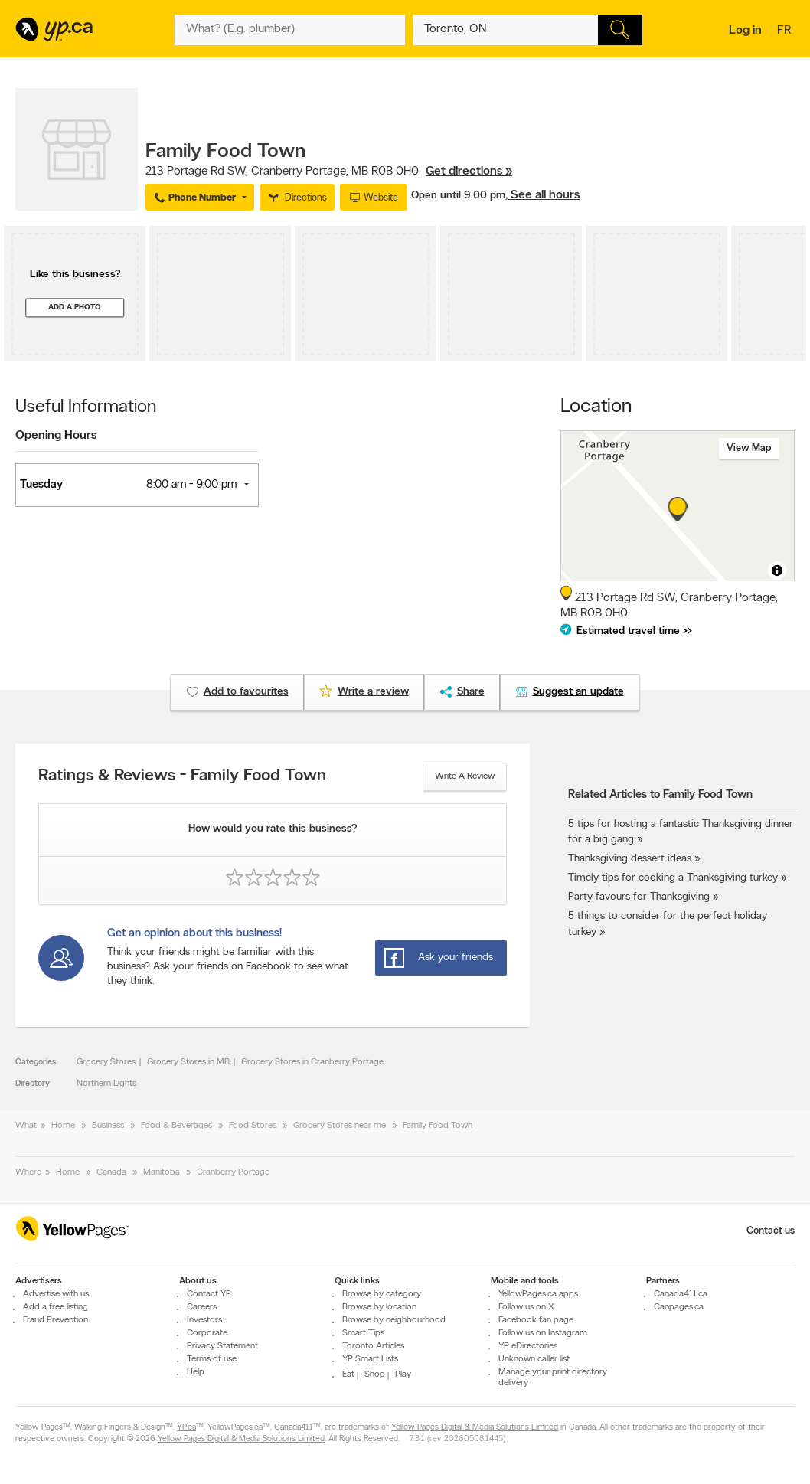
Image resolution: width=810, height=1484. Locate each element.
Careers (202, 1307)
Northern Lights (106, 1083)
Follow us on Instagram (542, 1333)
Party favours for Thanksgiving (639, 897)
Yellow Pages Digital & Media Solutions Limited (474, 1428)
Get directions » (469, 171)
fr (786, 31)
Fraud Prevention (55, 1320)
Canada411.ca (680, 1294)
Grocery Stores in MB (188, 1062)
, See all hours (542, 195)
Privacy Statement (222, 1346)
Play (403, 1374)
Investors (204, 1320)
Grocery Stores (106, 1062)
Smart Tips (363, 1333)
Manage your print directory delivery (552, 1378)
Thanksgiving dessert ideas (629, 859)
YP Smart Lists (370, 1359)
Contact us (770, 1231)
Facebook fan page (535, 1320)
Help (195, 1372)
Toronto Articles (373, 1346)
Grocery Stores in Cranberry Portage (312, 1062)
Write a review (465, 776)
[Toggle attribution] (777, 570)
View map (749, 448)
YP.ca (186, 1428)
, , (328, 171)
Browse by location (379, 1307)
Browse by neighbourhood (394, 1320)
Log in (745, 31)
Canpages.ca (679, 1307)
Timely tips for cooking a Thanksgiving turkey (673, 878)
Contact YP (209, 1294)
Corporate (207, 1333)
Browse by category (381, 1294)
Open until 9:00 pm (458, 195)
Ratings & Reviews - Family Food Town (182, 776)
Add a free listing (55, 1307)
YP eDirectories (527, 1346)
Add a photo (74, 307)
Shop (374, 1374)
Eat (348, 1374)
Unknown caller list (534, 1359)
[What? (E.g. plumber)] (289, 30)
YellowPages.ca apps (538, 1294)
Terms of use (212, 1359)
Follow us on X (526, 1307)
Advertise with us (56, 1294)
